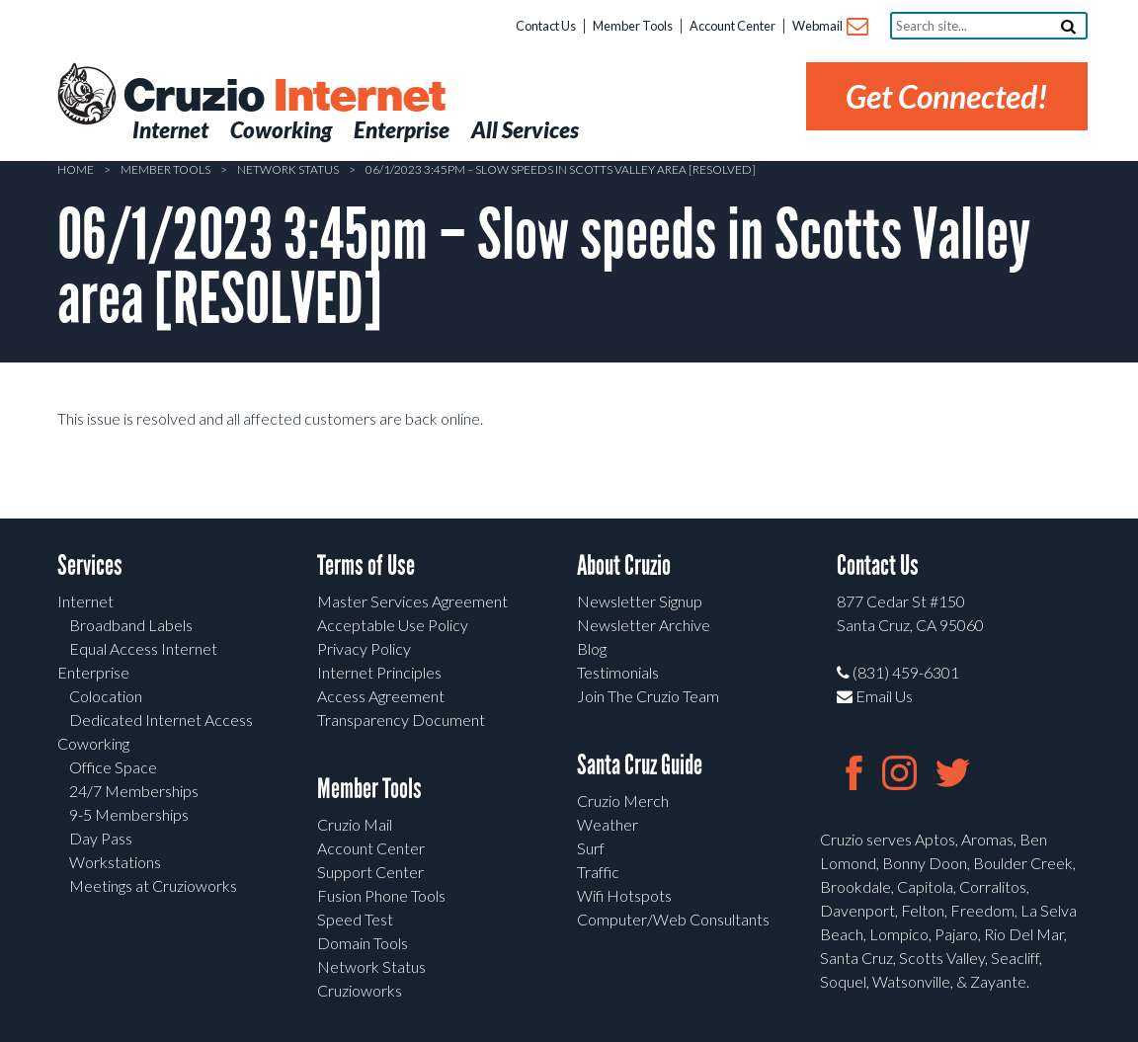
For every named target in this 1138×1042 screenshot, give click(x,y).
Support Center (370, 871)
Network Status (288, 169)
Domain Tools (362, 942)
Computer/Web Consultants (673, 919)
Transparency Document (401, 719)
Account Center (732, 26)
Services (89, 565)
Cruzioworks (359, 990)
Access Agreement (381, 695)
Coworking (93, 743)
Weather (607, 824)
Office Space (113, 767)
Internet (85, 601)
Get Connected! (947, 96)
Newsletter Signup (639, 601)
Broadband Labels (131, 624)
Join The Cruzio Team (648, 695)
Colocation (105, 695)
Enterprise (93, 672)
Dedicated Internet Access (161, 719)
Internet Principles (379, 672)
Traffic (598, 871)
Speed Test (355, 919)
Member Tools (633, 26)
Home (75, 169)
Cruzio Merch (623, 800)
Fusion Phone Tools (381, 895)
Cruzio (283, 96)
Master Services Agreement (412, 601)
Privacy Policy (364, 648)
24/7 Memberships (134, 790)
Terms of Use (366, 565)
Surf (591, 848)
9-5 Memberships (129, 814)
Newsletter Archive (643, 624)
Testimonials (618, 672)
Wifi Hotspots (624, 895)
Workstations (115, 861)
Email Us (875, 695)
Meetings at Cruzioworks (153, 885)
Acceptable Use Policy (392, 624)
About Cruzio (624, 565)
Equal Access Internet (143, 648)
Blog (592, 648)
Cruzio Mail (354, 824)
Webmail (829, 27)
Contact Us (546, 26)
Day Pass (100, 838)
